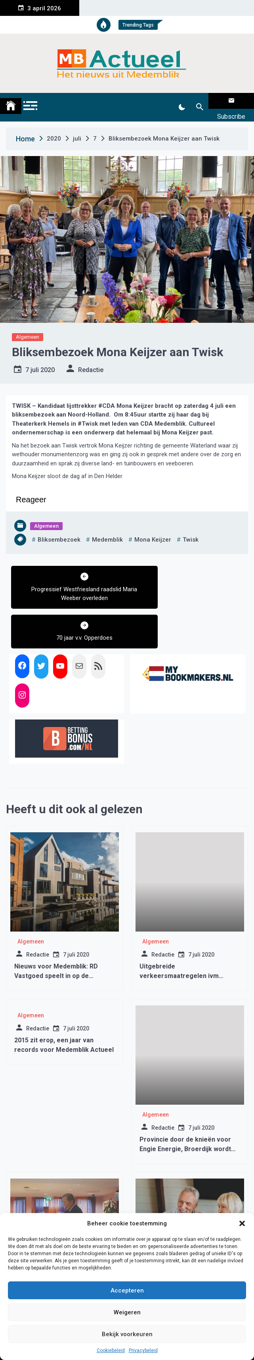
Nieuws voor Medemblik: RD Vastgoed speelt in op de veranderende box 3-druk (56, 926)
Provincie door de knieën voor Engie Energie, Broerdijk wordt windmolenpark (185, 1099)
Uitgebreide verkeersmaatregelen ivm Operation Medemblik (179, 926)
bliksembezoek (59, 529)
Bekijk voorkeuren (127, 1334)
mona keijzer (152, 529)
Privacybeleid (143, 1350)
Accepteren (127, 1290)
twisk (191, 529)
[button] (242, 1223)
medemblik (107, 529)
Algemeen (27, 327)
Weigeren (127, 1312)
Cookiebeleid (111, 1350)
